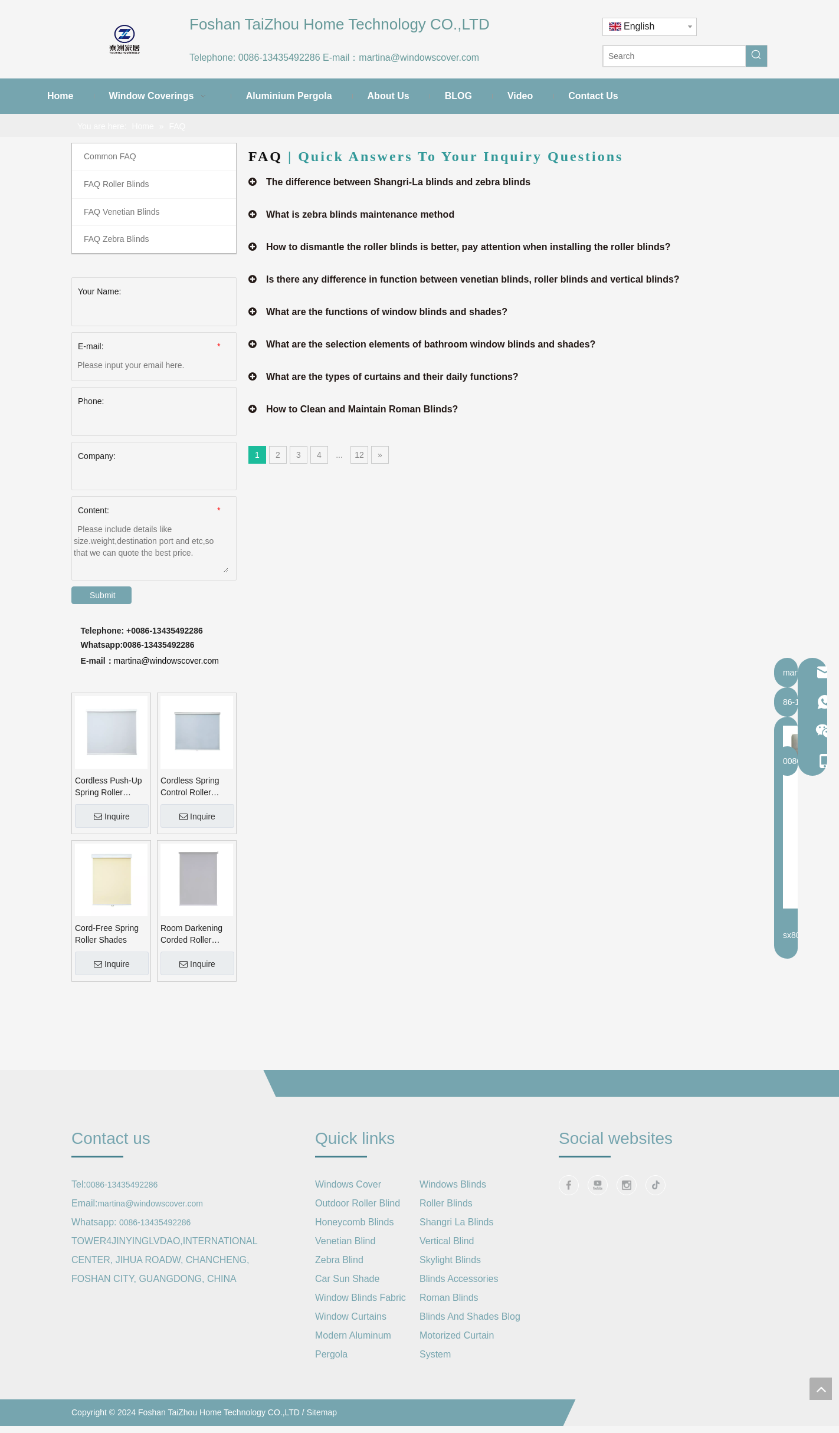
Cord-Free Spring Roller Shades (107, 934)
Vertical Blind (447, 1241)
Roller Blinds (446, 1203)
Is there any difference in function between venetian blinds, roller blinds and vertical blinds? (473, 279)
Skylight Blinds (450, 1260)
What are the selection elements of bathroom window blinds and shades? (430, 344)
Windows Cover (348, 1184)
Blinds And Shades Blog (470, 1316)
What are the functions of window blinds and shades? (386, 312)
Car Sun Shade (347, 1279)
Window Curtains (350, 1316)
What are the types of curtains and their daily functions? (392, 377)
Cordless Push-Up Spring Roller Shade (108, 787)
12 (359, 455)
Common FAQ (110, 156)
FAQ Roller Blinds (116, 184)
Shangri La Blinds (456, 1222)
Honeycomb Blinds (354, 1222)
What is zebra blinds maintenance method (360, 214)
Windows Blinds (453, 1184)
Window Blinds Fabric (360, 1298)
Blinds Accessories (459, 1279)
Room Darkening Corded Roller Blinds (191, 934)
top (820, 1389)
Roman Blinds (449, 1298)
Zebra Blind (339, 1260)
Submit (103, 595)
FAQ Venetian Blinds (121, 212)
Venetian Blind (345, 1241)
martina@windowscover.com (419, 58)
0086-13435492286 (279, 58)
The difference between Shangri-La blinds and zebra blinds (398, 182)
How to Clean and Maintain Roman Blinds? (362, 409)
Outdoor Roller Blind (357, 1203)
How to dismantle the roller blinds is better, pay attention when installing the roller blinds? (468, 247)
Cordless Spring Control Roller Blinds (189, 787)
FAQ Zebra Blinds (116, 239)
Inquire (112, 816)
